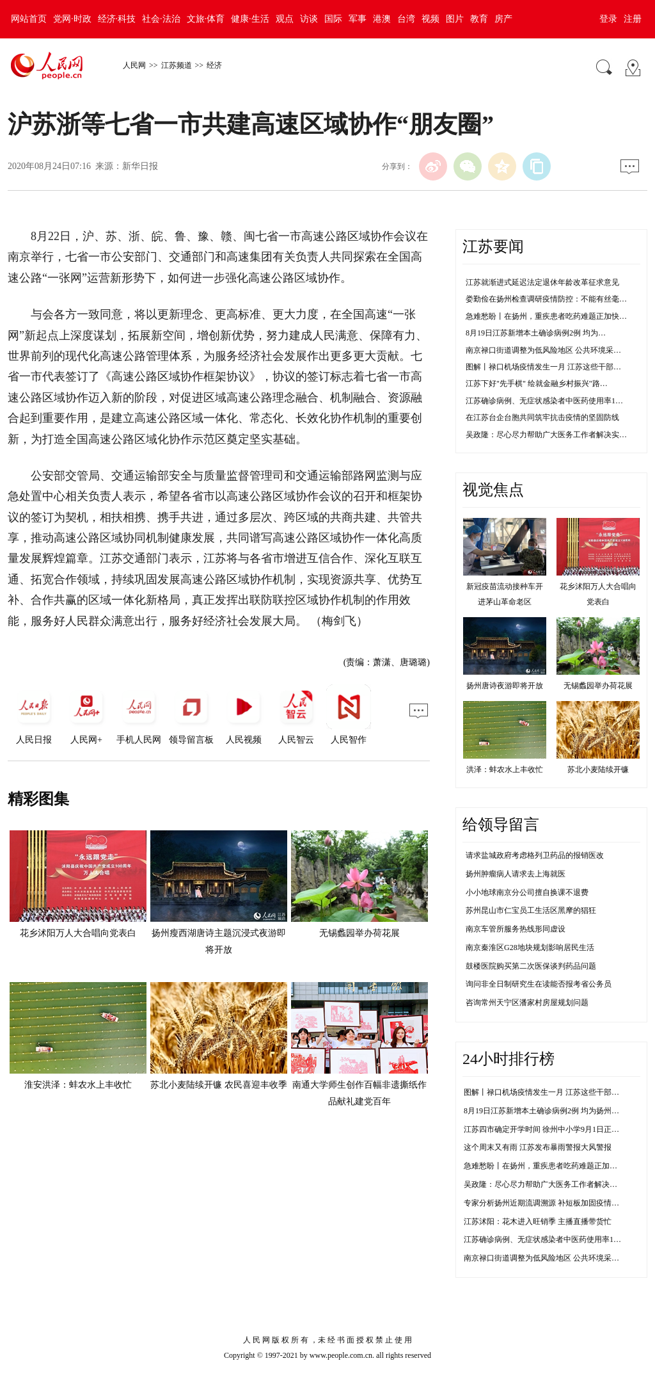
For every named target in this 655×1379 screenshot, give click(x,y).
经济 (214, 65)
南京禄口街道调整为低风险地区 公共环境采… (543, 350)
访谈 (309, 19)
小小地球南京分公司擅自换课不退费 (527, 892)
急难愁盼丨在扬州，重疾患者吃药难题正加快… (546, 316)
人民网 (134, 65)
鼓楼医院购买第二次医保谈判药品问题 (531, 966)
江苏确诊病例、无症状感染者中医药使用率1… (544, 400)
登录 (608, 19)
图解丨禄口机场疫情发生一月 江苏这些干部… (543, 366)
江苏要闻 (493, 246)
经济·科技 (117, 19)
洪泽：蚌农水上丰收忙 (504, 769)
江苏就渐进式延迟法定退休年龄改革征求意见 (542, 282)
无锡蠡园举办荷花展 (359, 933)
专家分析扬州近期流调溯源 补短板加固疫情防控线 (549, 1202)
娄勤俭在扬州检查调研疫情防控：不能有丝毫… (546, 298)
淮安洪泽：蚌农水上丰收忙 (78, 1085)
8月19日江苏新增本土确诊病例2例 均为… (536, 332)
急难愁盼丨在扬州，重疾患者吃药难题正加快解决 (548, 1165)
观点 (285, 19)
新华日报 (140, 166)
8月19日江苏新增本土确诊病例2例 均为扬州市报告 (549, 1110)
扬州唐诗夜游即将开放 (504, 685)
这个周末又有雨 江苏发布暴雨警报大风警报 (538, 1147)
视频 (430, 19)
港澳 (382, 19)
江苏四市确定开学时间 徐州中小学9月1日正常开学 (549, 1129)
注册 (633, 19)
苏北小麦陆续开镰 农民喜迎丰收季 (218, 1085)
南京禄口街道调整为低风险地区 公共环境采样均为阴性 (557, 1258)
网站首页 (29, 19)
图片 (455, 19)
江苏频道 (176, 65)
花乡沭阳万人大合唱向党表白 (78, 933)
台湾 (406, 19)
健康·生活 (250, 19)
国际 (333, 19)
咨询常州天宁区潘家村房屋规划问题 (527, 1002)
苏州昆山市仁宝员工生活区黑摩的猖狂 (531, 910)
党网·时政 (72, 19)
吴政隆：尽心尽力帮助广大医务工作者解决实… (546, 434)
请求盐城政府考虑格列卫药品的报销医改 (535, 855)
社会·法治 (161, 19)
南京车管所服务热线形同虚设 (515, 928)
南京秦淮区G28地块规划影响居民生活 (530, 947)
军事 (358, 19)
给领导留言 (500, 824)
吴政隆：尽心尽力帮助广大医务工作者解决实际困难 (552, 1184)
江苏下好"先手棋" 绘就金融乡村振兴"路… (537, 383)
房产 (503, 19)
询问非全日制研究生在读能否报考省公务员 (539, 984)
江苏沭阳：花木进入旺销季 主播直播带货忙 (538, 1221)
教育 (479, 19)
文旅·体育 (206, 19)
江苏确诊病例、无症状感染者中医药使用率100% (545, 1239)
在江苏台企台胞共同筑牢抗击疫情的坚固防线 (542, 417)
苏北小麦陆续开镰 (598, 769)
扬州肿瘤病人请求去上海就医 (515, 873)
